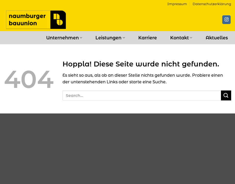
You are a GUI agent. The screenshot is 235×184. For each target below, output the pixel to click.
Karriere (147, 37)
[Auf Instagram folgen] (226, 19)
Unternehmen (64, 37)
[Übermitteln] (226, 95)
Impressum (177, 4)
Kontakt (181, 37)
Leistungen (110, 37)
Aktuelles (217, 37)
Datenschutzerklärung (212, 4)
